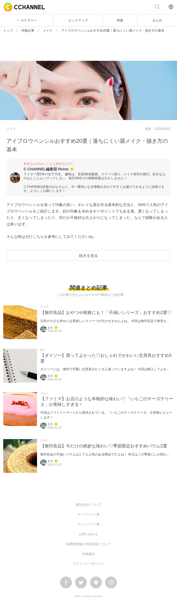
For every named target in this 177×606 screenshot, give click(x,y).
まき (50, 327)
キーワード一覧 (88, 514)
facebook (66, 582)
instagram (111, 582)
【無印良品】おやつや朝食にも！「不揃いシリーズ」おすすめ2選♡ (105, 312)
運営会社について (88, 505)
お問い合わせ (88, 534)
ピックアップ (78, 20)
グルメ (44, 306)
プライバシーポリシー (88, 564)
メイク (48, 30)
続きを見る (88, 255)
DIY (42, 350)
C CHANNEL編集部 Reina (46, 169)
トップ (8, 30)
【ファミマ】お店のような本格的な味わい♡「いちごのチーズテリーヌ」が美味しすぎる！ (106, 401)
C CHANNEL (24, 7)
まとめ (157, 20)
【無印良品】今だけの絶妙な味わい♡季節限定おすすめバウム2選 (103, 446)
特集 (120, 20)
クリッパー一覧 (88, 524)
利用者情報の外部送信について (88, 544)
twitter (81, 582)
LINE (96, 582)
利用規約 (88, 554)
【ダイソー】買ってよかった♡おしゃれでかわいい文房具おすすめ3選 (105, 358)
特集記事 (27, 30)
